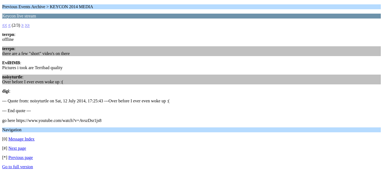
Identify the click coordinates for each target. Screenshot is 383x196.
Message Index (21, 139)
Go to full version (17, 166)
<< (4, 25)
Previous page (20, 157)
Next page (17, 148)
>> (27, 25)
